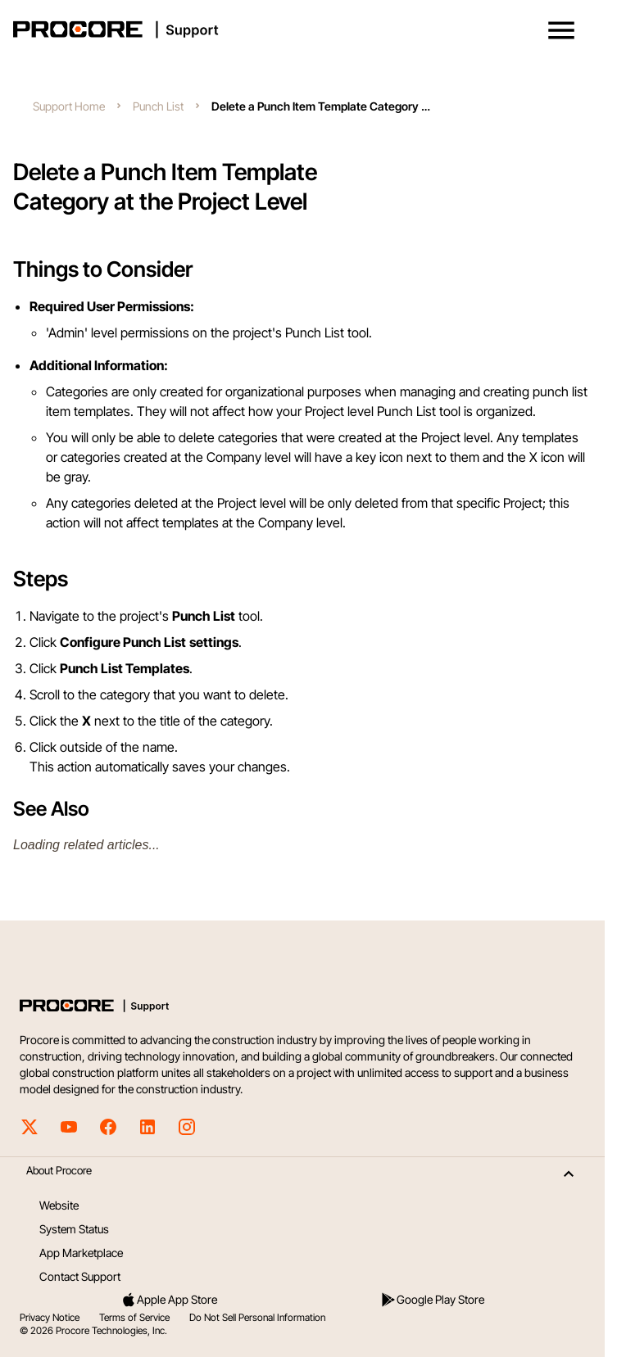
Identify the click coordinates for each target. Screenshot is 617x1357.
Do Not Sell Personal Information (257, 1317)
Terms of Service (134, 1317)
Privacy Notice (49, 1317)
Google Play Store (432, 1299)
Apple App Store (168, 1299)
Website (59, 1205)
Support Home (69, 106)
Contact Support (79, 1276)
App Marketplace (81, 1253)
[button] (561, 30)
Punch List (158, 106)
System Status (74, 1229)
